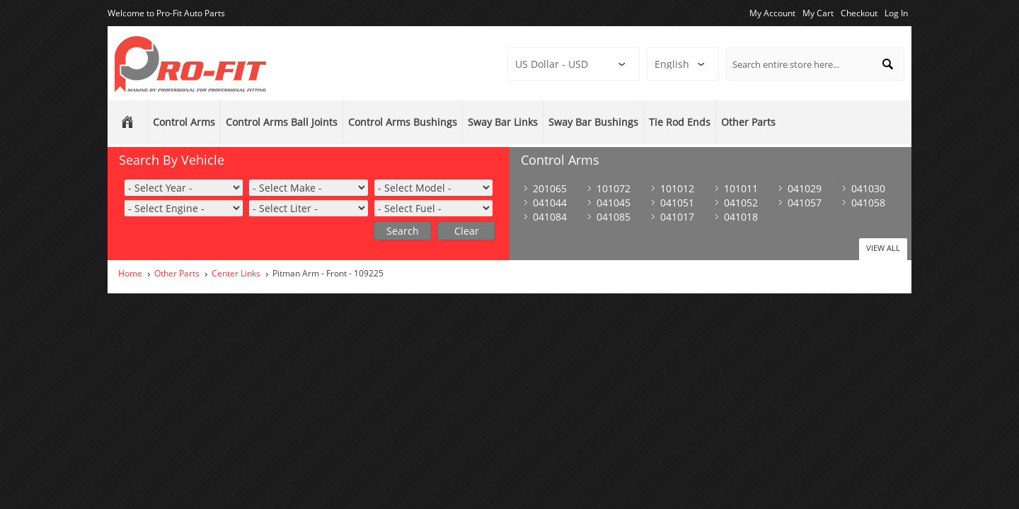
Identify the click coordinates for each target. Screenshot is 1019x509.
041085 (614, 216)
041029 (805, 188)
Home (130, 273)
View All (883, 247)
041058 (868, 202)
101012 (677, 188)
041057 (805, 202)
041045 (614, 202)
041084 (550, 216)
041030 (868, 188)
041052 (741, 202)
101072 (614, 188)
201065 (550, 188)
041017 (677, 216)
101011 (741, 188)
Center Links (236, 273)
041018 (741, 216)
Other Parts (177, 273)
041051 (677, 202)
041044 (550, 202)
